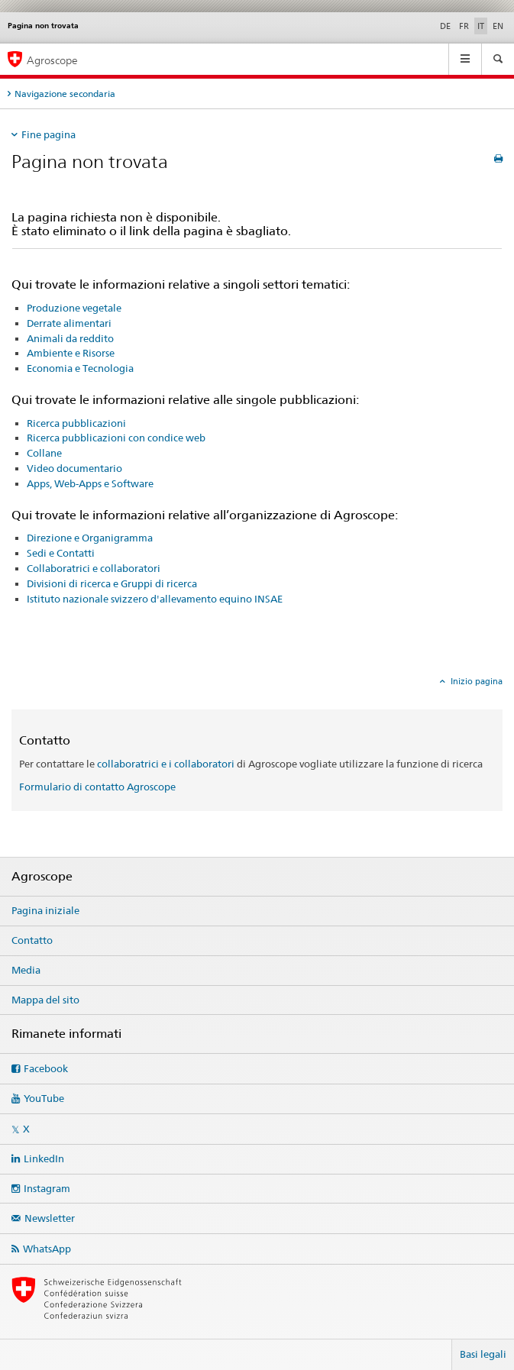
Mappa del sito (45, 1000)
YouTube (44, 1098)
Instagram (47, 1188)
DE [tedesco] (445, 26)
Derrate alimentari (69, 323)
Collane (44, 453)
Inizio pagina (475, 681)
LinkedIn (44, 1158)
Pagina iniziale (45, 910)
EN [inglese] (498, 26)
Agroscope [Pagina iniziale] (52, 59)
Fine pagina (48, 134)
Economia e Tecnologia (80, 368)
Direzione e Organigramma (90, 538)
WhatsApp (47, 1248)
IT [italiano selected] (480, 26)
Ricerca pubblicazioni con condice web (116, 437)
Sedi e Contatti (61, 553)
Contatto (32, 940)
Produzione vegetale (74, 308)
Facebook (46, 1068)
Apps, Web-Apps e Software (90, 483)
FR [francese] (464, 26)
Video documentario (74, 468)
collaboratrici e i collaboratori (165, 764)
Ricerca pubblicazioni (76, 423)
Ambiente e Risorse (71, 353)
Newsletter (49, 1218)
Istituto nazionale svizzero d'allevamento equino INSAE (155, 599)
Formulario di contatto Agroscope (97, 786)
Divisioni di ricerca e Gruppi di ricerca (112, 583)
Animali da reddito (70, 338)
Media (25, 970)
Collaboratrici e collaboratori (93, 568)
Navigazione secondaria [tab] (65, 93)
